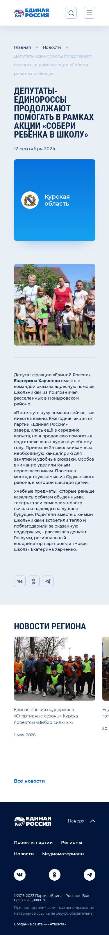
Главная (22, 47)
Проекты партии (33, 842)
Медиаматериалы (63, 853)
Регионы (71, 842)
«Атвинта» (56, 924)
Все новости (29, 781)
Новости (52, 47)
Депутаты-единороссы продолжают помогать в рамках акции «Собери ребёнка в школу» (52, 65)
